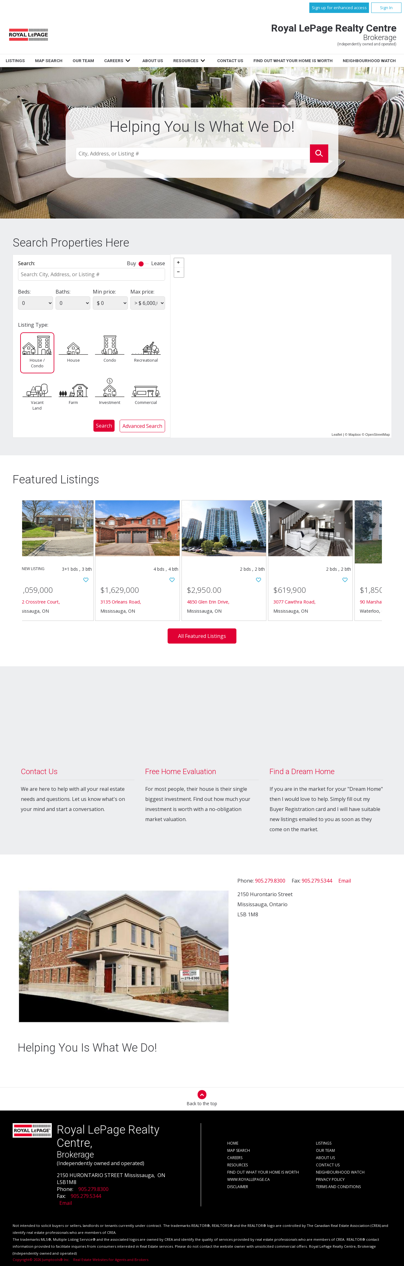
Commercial (146, 402)
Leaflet (337, 434)
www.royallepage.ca (248, 1179)
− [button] (179, 272)
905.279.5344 (317, 880)
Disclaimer (237, 1186)
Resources (262, 60)
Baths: (63, 291)
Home (65, 60)
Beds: (24, 291)
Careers (190, 60)
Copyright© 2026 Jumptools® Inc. (41, 1259)
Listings (91, 60)
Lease (158, 263)
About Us (228, 60)
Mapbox (354, 434)
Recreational (145, 360)
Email (344, 880)
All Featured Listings (202, 636)
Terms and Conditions (338, 1186)
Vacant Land (37, 405)
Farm (73, 402)
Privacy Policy (330, 1179)
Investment (109, 402)
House (73, 360)
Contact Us (306, 60)
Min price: (104, 291)
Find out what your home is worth (263, 1172)
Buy (131, 263)
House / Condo (37, 363)
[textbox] (193, 153)
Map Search (125, 60)
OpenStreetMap (377, 434)
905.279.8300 (270, 880)
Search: (26, 263)
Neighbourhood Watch (340, 1172)
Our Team (159, 60)
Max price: (142, 291)
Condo (110, 360)
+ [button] (179, 263)
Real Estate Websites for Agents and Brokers (108, 1259)
